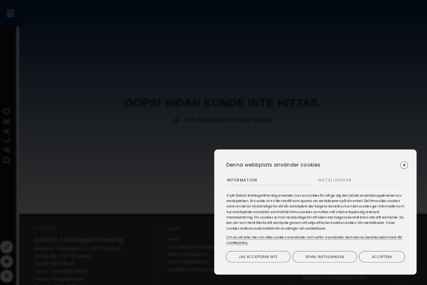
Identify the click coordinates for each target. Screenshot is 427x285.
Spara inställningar (325, 256)
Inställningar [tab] (336, 179)
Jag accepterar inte (258, 256)
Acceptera (382, 256)
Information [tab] (244, 179)
